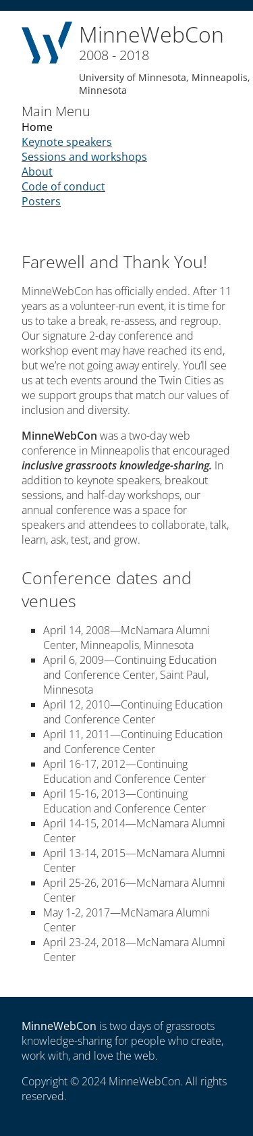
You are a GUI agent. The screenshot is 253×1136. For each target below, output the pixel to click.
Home (37, 127)
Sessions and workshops (84, 156)
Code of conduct (63, 186)
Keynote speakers (67, 141)
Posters (41, 201)
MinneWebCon (59, 1025)
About (37, 171)
